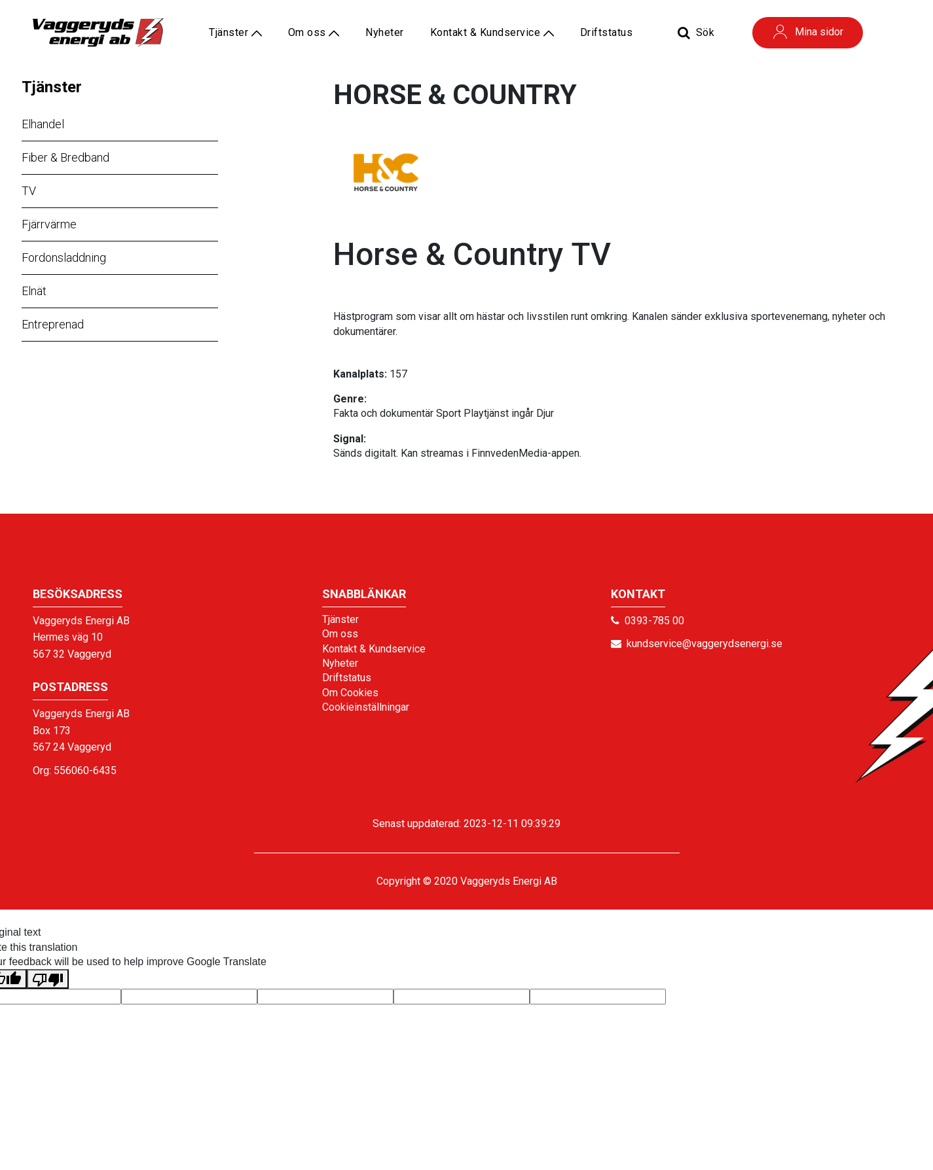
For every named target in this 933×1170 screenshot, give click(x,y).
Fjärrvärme (49, 224)
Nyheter (384, 32)
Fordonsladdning (64, 257)
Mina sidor (807, 32)
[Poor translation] (48, 979)
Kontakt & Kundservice (492, 32)
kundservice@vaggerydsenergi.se (704, 643)
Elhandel (43, 124)
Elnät (34, 291)
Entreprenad (53, 324)
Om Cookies (350, 692)
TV (29, 191)
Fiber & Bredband (65, 157)
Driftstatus (606, 32)
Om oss (314, 32)
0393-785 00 (654, 620)
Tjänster (52, 87)
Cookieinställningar (365, 707)
